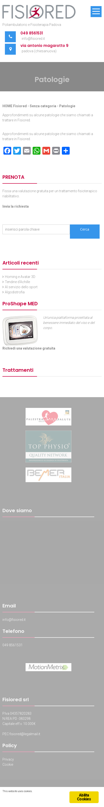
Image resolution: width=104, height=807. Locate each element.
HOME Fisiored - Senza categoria (29, 106)
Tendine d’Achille (17, 282)
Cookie (7, 765)
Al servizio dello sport (21, 287)
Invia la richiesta (15, 206)
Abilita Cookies (84, 797)
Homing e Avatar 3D (20, 277)
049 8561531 (31, 33)
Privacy (8, 760)
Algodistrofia (15, 292)
